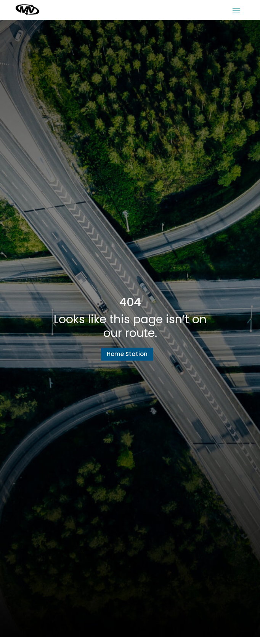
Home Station (127, 354)
